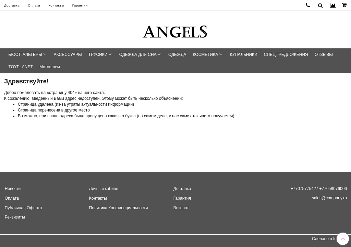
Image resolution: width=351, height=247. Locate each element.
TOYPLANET (21, 66)
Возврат (181, 207)
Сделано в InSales (329, 239)
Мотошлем (49, 66)
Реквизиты (15, 217)
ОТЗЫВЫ (324, 54)
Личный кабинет (104, 188)
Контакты (56, 5)
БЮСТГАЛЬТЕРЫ (25, 54)
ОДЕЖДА (177, 54)
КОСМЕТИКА (205, 54)
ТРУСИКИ (98, 54)
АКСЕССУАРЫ (68, 54)
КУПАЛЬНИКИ (243, 54)
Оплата (34, 5)
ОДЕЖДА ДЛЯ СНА (138, 54)
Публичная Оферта (23, 207)
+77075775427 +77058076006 (319, 188)
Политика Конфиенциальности (118, 207)
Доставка (12, 5)
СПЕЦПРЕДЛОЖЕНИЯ (286, 54)
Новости (13, 188)
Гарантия (80, 5)
